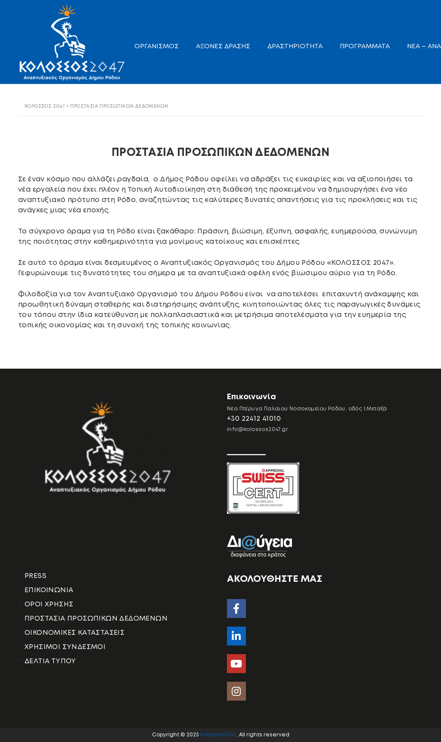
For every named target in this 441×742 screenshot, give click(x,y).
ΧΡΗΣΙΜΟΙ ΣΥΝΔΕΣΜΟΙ (65, 647)
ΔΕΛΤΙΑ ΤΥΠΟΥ (50, 661)
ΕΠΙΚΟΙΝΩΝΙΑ (49, 590)
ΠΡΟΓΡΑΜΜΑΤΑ (365, 46)
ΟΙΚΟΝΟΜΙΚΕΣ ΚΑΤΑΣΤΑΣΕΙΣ (74, 633)
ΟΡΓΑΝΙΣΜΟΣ (156, 46)
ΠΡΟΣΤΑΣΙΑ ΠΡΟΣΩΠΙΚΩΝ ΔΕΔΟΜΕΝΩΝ (96, 618)
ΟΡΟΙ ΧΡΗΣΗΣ (49, 604)
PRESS (36, 576)
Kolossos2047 (218, 735)
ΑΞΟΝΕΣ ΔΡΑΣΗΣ (223, 46)
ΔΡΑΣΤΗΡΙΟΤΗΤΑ (295, 46)
